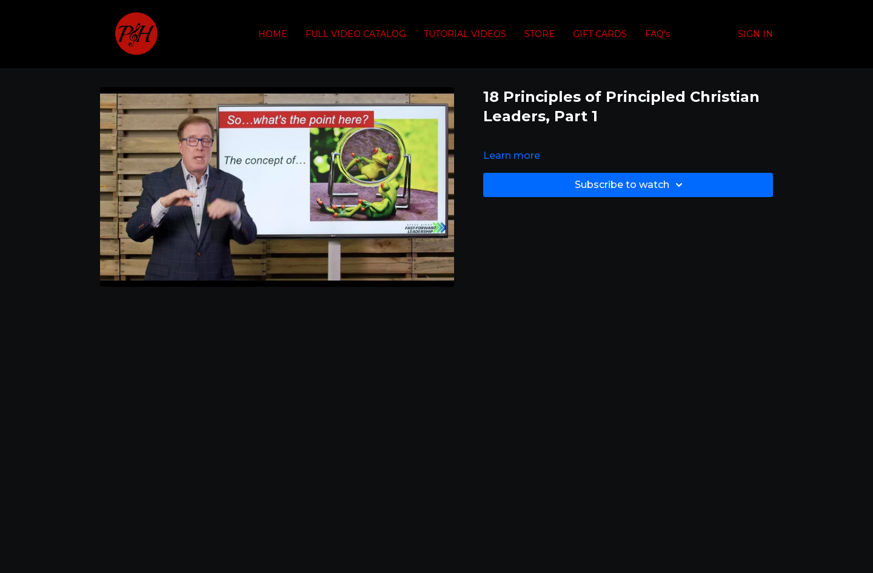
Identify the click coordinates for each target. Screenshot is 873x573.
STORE (539, 33)
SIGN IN (755, 33)
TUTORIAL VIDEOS (465, 33)
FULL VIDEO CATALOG (356, 33)
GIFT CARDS (600, 33)
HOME (272, 33)
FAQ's (657, 33)
